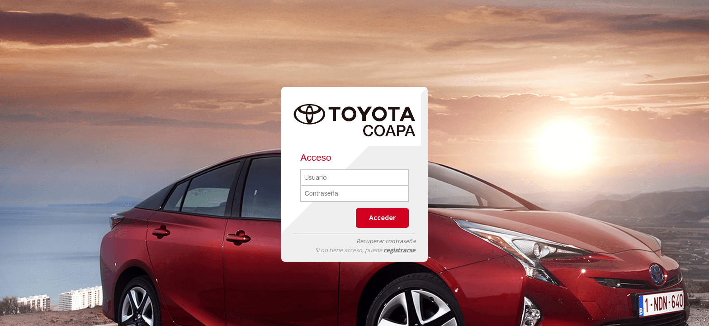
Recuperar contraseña (386, 241)
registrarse (399, 250)
